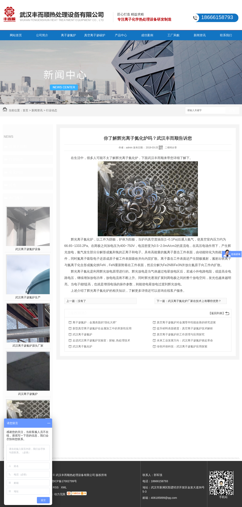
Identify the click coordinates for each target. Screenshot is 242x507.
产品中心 (121, 35)
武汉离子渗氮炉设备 (28, 249)
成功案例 (147, 35)
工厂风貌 (173, 35)
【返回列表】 (216, 313)
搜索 (232, 110)
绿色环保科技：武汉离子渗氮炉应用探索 (182, 346)
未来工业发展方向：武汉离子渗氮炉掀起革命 (185, 340)
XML (64, 487)
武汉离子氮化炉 (82, 346)
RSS (56, 487)
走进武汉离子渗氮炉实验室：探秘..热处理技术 (101, 340)
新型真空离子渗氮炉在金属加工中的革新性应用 (102, 328)
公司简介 (42, 35)
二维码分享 (171, 147)
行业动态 (51, 110)
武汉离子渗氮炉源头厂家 (27, 345)
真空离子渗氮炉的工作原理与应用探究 (181, 334)
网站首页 (16, 35)
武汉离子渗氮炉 (28, 393)
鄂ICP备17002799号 (64, 481)
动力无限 (59, 494)
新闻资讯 (200, 35)
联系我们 (226, 35)
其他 (12, 185)
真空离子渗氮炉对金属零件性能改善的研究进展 (186, 322)
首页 (25, 110)
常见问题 (16, 172)
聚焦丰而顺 (18, 147)
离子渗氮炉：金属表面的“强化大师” (94, 322)
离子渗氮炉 (68, 35)
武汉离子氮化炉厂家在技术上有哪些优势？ (194, 301)
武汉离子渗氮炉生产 (28, 297)
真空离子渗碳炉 (94, 35)
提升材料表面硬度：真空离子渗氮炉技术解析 (185, 328)
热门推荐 (16, 198)
